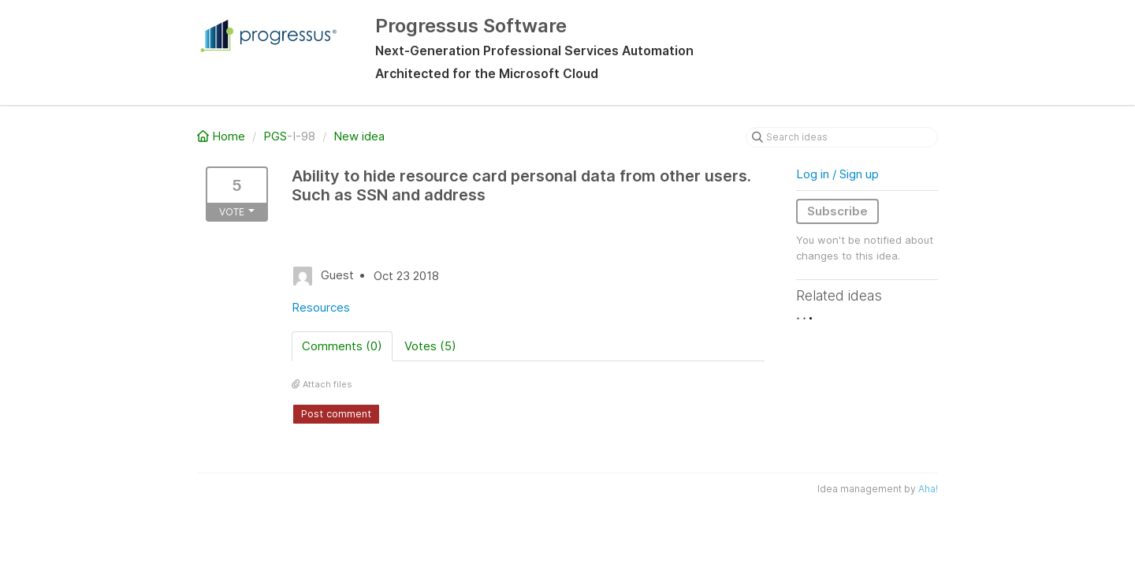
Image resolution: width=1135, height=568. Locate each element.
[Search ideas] (842, 137)
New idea (359, 136)
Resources (321, 307)
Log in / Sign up (837, 173)
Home (222, 136)
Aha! (928, 489)
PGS (275, 136)
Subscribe (837, 211)
